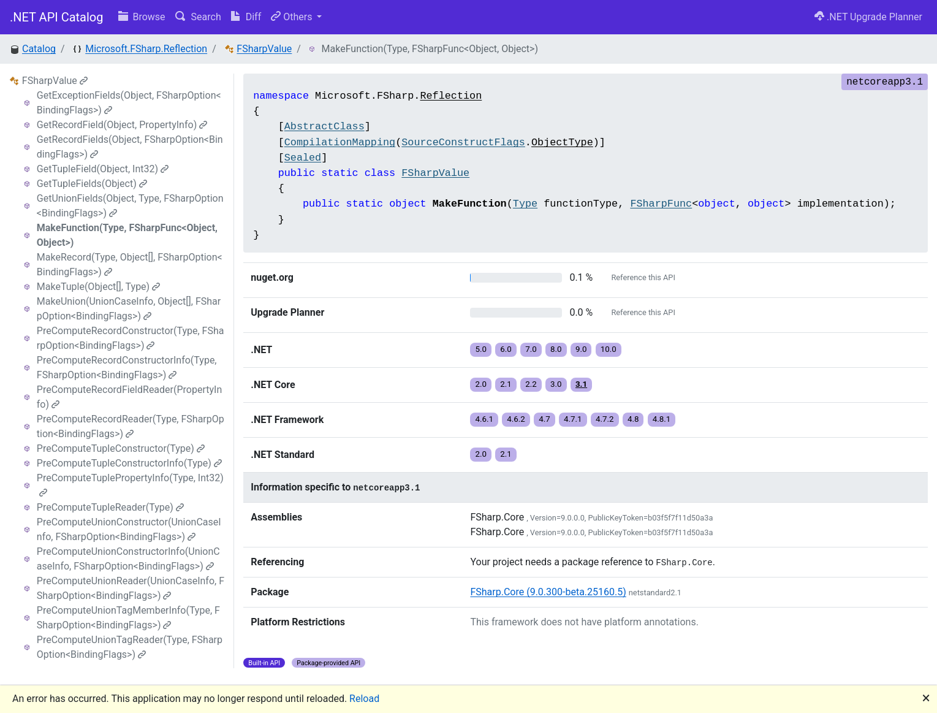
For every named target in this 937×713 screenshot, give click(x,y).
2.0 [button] (481, 384)
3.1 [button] (581, 384)
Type (525, 204)
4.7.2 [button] (605, 419)
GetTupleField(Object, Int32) (103, 169)
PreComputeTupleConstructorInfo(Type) (129, 463)
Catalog (39, 49)
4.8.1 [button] (662, 419)
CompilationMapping (339, 142)
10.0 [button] (608, 349)
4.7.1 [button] (573, 419)
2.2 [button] (531, 384)
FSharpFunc (661, 204)
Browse (141, 17)
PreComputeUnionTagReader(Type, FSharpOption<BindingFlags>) (129, 647)
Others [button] (292, 17)
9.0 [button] (581, 349)
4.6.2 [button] (516, 419)
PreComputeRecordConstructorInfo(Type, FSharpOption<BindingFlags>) (127, 367)
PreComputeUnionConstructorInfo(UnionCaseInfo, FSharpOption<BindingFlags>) (128, 559)
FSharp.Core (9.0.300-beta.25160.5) (548, 592)
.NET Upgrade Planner (868, 17)
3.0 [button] (556, 384)
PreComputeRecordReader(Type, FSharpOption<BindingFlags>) (130, 426)
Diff (246, 17)
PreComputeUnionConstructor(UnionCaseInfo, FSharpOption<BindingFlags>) (129, 529)
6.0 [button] (506, 349)
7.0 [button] (531, 349)
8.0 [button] (556, 349)
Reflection (451, 96)
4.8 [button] (633, 419)
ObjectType (562, 142)
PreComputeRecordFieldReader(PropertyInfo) (129, 397)
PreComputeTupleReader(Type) (110, 507)
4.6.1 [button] (484, 419)
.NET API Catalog (57, 17)
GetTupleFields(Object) (92, 183)
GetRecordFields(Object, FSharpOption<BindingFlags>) (130, 147)
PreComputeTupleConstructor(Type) (121, 448)
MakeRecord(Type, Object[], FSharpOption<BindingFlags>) (129, 264)
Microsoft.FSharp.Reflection (146, 49)
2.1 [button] (506, 384)
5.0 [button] (481, 349)
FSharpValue (264, 49)
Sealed (302, 158)
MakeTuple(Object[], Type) (98, 286)
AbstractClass (324, 126)
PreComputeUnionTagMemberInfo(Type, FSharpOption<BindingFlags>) (128, 617)
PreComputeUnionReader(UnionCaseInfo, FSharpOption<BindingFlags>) (130, 588)
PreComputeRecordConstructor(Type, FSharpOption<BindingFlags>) (130, 338)
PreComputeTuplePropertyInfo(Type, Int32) (130, 484)
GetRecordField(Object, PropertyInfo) (122, 125)
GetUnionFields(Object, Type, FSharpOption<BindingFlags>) (130, 206)
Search (198, 17)
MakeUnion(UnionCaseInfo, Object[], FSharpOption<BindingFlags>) (129, 308)
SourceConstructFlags (463, 142)
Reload (364, 698)
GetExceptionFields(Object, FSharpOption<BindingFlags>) (129, 103)
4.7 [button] (544, 419)
